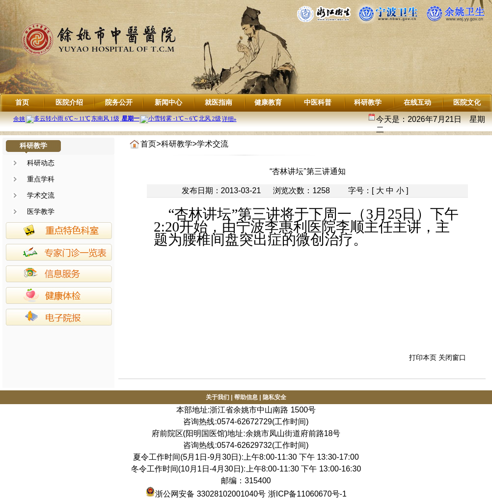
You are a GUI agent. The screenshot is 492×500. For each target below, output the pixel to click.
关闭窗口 (452, 357)
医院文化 (467, 102)
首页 (22, 102)
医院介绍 (69, 102)
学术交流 (41, 195)
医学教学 (41, 211)
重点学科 (41, 179)
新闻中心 (168, 102)
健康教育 (268, 102)
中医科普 (317, 102)
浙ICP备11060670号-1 (307, 494)
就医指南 (218, 102)
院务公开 (119, 102)
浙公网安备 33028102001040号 (205, 494)
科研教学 (368, 102)
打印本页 (423, 357)
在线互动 (417, 102)
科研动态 (41, 163)
